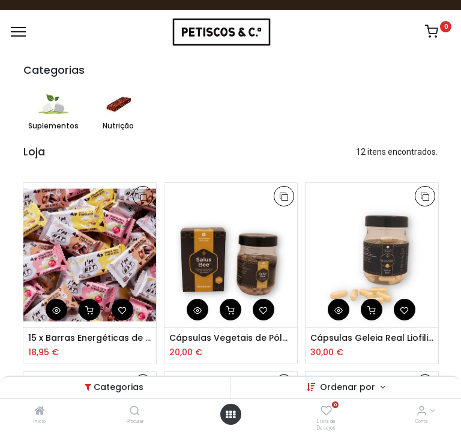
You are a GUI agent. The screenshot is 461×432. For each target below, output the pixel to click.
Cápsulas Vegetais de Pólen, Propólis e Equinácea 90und (230, 338)
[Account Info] (421, 411)
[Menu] (18, 32)
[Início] (39, 411)
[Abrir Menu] (230, 414)
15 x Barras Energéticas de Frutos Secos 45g (89, 338)
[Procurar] (134, 411)
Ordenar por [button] (349, 387)
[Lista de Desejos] (326, 411)
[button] (143, 196)
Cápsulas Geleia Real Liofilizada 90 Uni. (371, 338)
